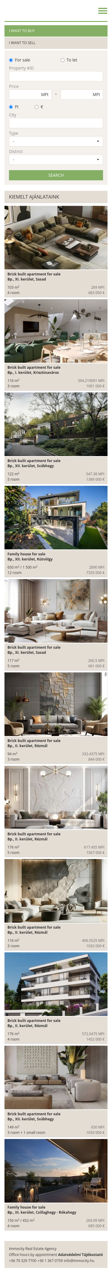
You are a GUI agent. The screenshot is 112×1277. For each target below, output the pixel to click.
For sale (19, 60)
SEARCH (56, 175)
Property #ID (21, 68)
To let (69, 60)
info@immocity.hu (79, 1260)
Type (13, 133)
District (16, 151)
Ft (14, 107)
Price (14, 86)
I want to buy (22, 30)
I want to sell (22, 42)
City (12, 115)
